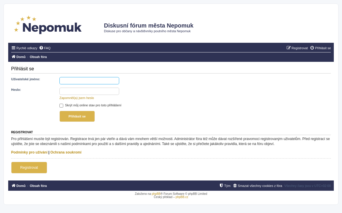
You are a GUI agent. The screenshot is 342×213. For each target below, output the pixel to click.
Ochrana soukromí (65, 152)
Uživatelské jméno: (25, 79)
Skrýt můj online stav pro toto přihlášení (90, 105)
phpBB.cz (182, 197)
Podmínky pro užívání (29, 152)
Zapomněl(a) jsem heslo (76, 98)
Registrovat (29, 168)
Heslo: (16, 89)
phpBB (156, 193)
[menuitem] (45, 48)
